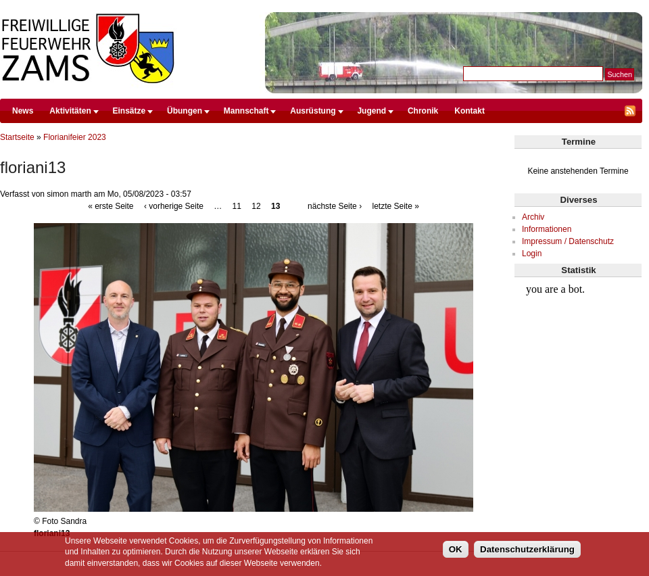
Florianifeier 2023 (74, 137)
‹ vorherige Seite (173, 206)
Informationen (546, 229)
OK (455, 549)
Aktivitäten (70, 111)
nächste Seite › (335, 206)
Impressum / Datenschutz (568, 241)
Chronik (423, 111)
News (22, 111)
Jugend (371, 111)
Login (532, 253)
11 (237, 206)
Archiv (533, 217)
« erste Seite (110, 206)
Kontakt (469, 111)
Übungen (184, 111)
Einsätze (129, 111)
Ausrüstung (312, 111)
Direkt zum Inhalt (321, 6)
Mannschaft (246, 111)
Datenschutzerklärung (527, 549)
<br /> (578, 328)
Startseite (17, 137)
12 (255, 206)
